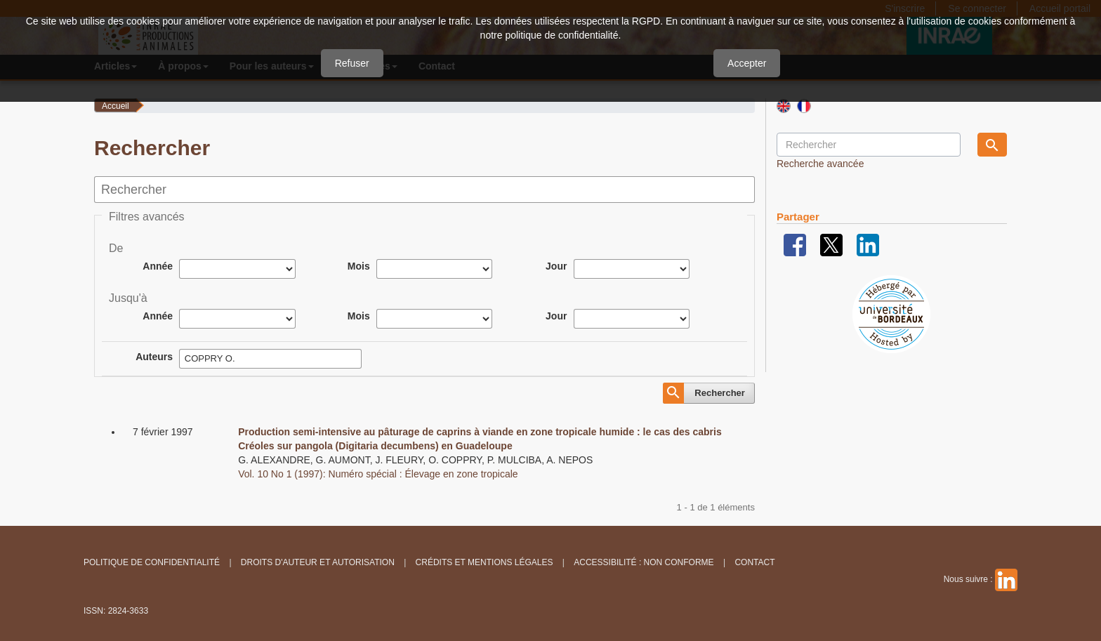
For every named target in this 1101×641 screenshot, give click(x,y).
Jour (556, 266)
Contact (754, 562)
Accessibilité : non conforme (643, 562)
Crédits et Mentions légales (484, 562)
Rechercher (719, 393)
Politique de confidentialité (152, 562)
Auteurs (154, 356)
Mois (359, 266)
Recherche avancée (820, 163)
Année (158, 266)
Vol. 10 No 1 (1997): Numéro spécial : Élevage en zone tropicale (377, 474)
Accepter (746, 63)
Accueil (115, 106)
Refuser (352, 63)
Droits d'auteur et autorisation (318, 562)
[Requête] (869, 145)
